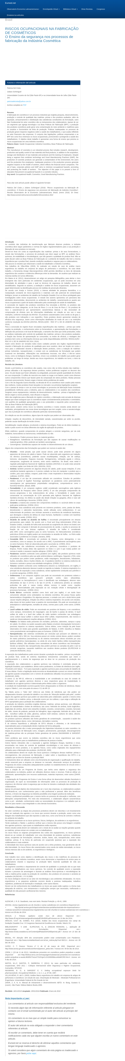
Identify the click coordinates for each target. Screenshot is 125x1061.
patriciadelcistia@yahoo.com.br (19, 101)
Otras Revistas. (87, 9)
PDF (24, 105)
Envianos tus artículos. (15, 15)
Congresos (101, 9)
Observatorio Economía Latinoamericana (23, 9)
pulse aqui (31, 1053)
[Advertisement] (42, 63)
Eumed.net (10, 3)
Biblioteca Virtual (70, 9)
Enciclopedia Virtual (51, 9)
